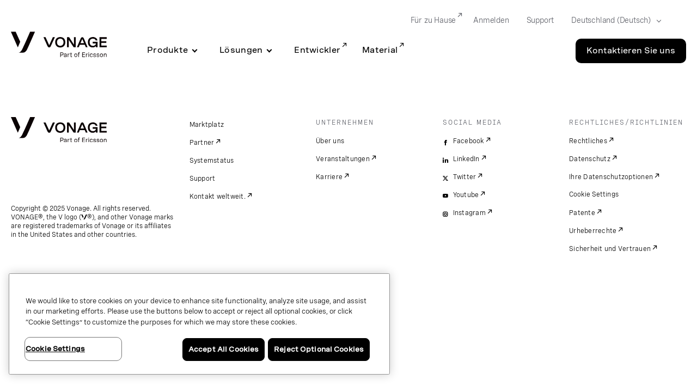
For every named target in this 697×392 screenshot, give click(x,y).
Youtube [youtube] (466, 195)
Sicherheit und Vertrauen (610, 249)
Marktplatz (206, 124)
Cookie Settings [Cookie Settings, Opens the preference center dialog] (55, 349)
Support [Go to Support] (540, 20)
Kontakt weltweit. (217, 196)
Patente (582, 213)
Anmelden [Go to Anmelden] (491, 20)
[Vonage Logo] (59, 45)
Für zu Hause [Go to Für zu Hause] (433, 20)
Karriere (329, 177)
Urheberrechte (592, 231)
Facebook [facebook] (468, 141)
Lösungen (240, 50)
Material (380, 50)
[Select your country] (613, 20)
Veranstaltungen (343, 159)
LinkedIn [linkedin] (466, 159)
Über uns (330, 141)
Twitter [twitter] (464, 177)
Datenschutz (589, 159)
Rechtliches (588, 141)
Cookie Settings (594, 194)
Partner (202, 142)
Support (202, 178)
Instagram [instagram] (469, 213)
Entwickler (317, 50)
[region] (199, 324)
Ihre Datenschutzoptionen (611, 177)
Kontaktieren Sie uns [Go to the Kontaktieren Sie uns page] (630, 51)
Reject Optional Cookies (319, 349)
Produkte (167, 50)
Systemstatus (211, 160)
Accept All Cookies (223, 349)
